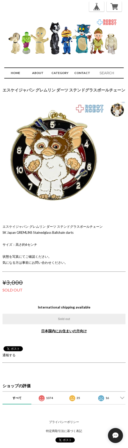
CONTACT (82, 73)
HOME (15, 73)
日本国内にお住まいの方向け (64, 331)
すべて (17, 398)
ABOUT (37, 73)
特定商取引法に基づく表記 (64, 431)
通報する (9, 355)
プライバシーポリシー (64, 422)
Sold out (64, 319)
